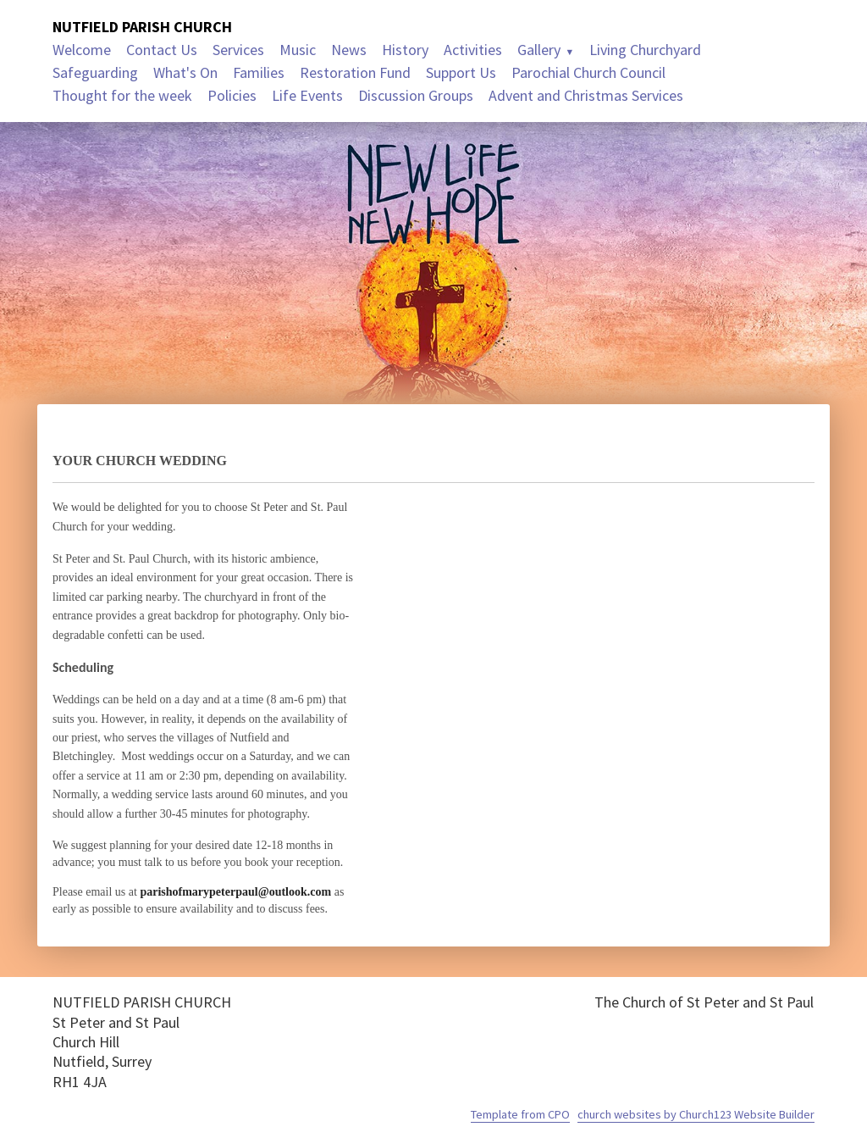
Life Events (307, 95)
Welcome (81, 49)
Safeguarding (95, 72)
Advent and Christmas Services (586, 95)
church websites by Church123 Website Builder (696, 1114)
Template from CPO (520, 1114)
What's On (185, 72)
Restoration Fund (355, 72)
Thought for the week (122, 95)
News (349, 49)
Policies (232, 95)
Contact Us (161, 49)
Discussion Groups (415, 95)
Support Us (461, 72)
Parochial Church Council (588, 72)
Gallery (539, 49)
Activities (473, 49)
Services (238, 49)
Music (297, 49)
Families (258, 72)
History (405, 49)
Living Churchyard (645, 49)
